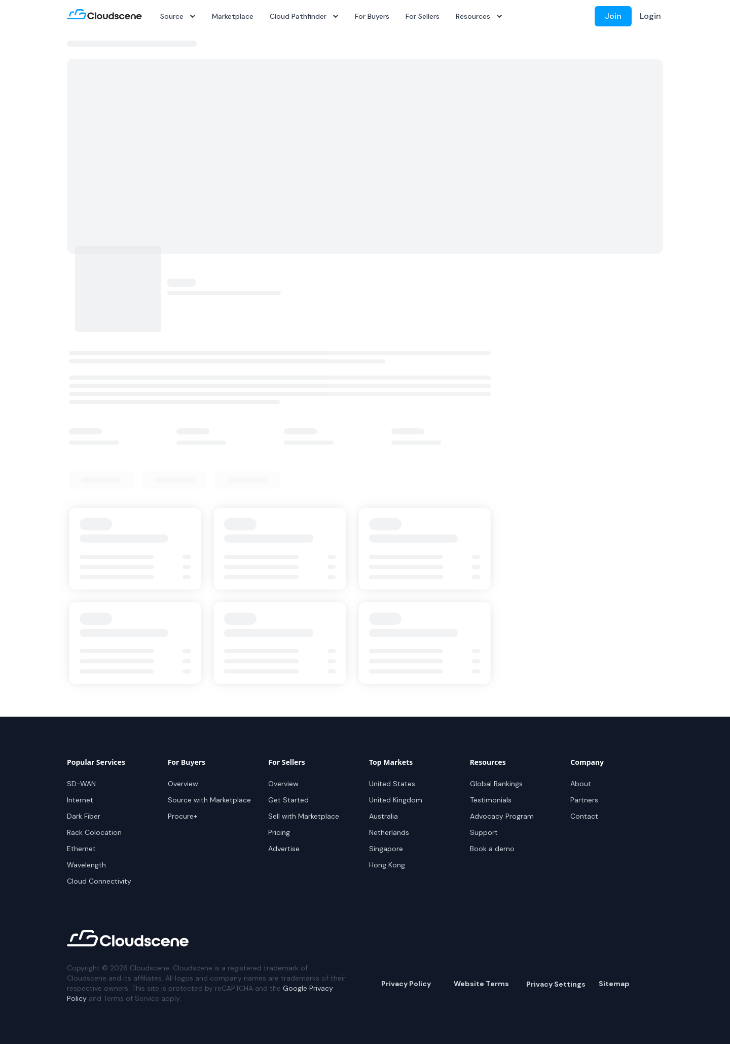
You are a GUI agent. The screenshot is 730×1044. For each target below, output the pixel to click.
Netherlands (389, 832)
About (580, 783)
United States (392, 783)
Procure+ (182, 816)
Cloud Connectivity (99, 881)
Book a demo (492, 848)
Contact (584, 816)
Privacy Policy (406, 983)
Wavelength (86, 864)
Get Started (288, 799)
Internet (80, 799)
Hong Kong (387, 864)
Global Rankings (496, 783)
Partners (584, 799)
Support (484, 832)
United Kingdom (395, 799)
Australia (383, 816)
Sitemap (614, 983)
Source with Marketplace (209, 799)
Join (613, 16)
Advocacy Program (502, 816)
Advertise (284, 848)
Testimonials (491, 799)
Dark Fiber (83, 816)
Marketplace (232, 16)
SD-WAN (81, 783)
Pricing (279, 832)
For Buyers (372, 16)
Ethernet (81, 848)
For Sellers (423, 16)
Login (650, 16)
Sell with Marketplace (303, 816)
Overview (183, 783)
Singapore (386, 848)
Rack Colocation (94, 832)
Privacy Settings (556, 984)
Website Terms (481, 983)
